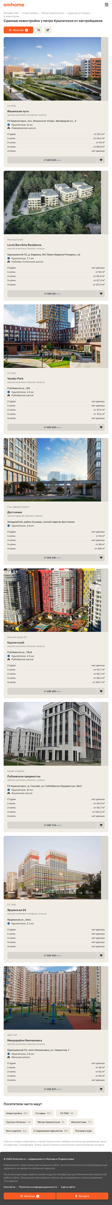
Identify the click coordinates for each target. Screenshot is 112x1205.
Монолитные (81, 1122)
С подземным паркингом (51, 1130)
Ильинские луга (56, 111)
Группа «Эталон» (18, 1122)
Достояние (56, 512)
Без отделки (16, 1130)
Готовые (43, 1113)
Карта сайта (68, 1186)
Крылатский (56, 642)
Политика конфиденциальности (38, 1186)
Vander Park (56, 378)
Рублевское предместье (56, 776)
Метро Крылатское (51, 1122)
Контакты (9, 1186)
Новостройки (17, 1113)
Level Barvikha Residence (56, 245)
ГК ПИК (66, 1113)
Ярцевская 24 (56, 910)
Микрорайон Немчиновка (56, 1040)
